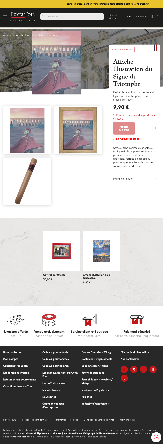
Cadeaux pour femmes (55, 359)
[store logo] (22, 15)
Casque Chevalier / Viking (96, 352)
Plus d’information (123, 178)
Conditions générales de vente (99, 419)
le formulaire (92, 336)
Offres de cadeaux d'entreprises (53, 405)
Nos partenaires (130, 359)
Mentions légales (128, 419)
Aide (129, 16)
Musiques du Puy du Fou (95, 390)
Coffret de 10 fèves (54, 274)
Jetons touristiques (93, 372)
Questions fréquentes (15, 365)
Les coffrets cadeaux (54, 383)
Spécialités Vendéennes (95, 403)
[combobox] (72, 16)
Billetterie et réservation (135, 352)
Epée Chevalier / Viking (95, 365)
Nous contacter (12, 352)
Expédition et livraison (16, 372)
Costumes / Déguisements (97, 359)
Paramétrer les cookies (66, 419)
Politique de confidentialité (35, 419)
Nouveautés (49, 396)
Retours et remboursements (19, 379)
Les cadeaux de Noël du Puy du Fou (60, 374)
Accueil (7, 35)
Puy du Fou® (9, 419)
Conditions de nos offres (17, 386)
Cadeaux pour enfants (55, 352)
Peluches (87, 396)
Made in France (51, 390)
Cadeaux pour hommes (55, 365)
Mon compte (10, 359)
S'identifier (141, 16)
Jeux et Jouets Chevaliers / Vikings (97, 381)
